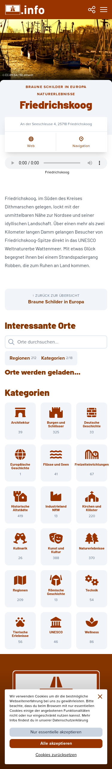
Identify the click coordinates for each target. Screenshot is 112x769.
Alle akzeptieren (56, 743)
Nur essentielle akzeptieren (56, 732)
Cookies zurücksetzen (56, 754)
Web (31, 146)
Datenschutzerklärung (70, 720)
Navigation (81, 146)
